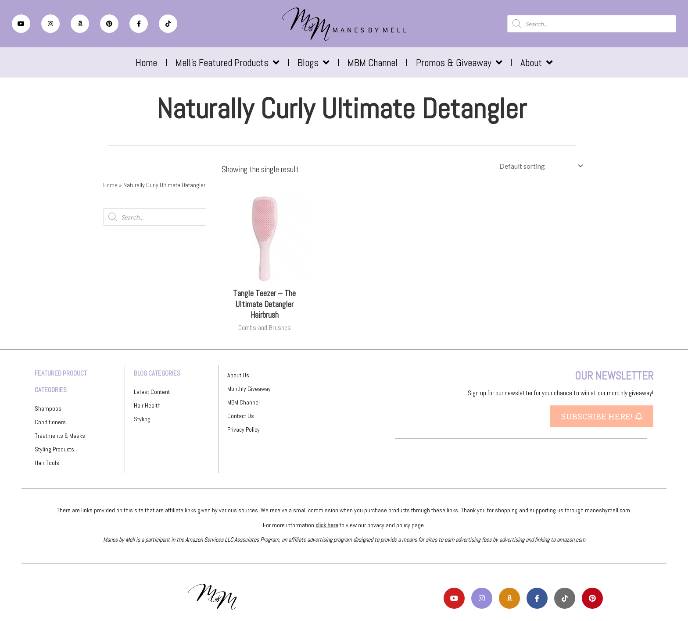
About (536, 62)
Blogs (313, 62)
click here (326, 525)
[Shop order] (539, 166)
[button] (601, 416)
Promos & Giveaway (459, 62)
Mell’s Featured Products (227, 62)
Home (146, 62)
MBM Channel (373, 62)
